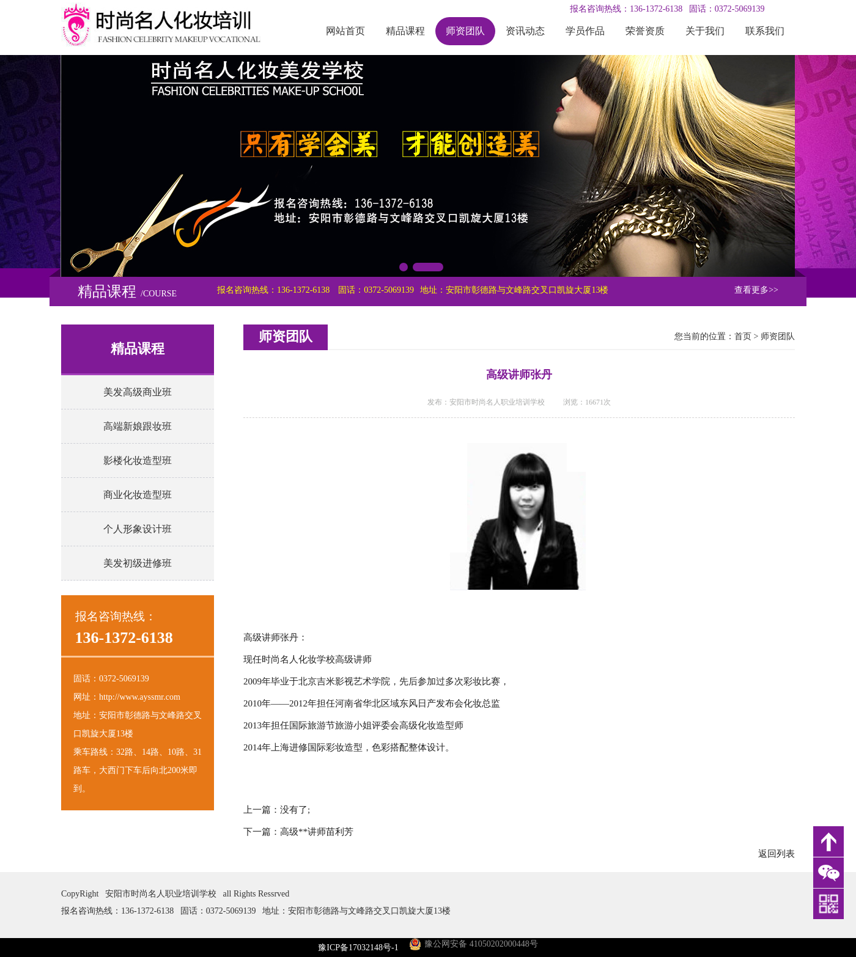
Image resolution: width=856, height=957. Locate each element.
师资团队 (465, 31)
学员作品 (585, 31)
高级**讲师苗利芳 (316, 832)
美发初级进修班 (137, 563)
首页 (742, 336)
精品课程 (405, 31)
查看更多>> (756, 290)
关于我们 (705, 31)
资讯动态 (525, 31)
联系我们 (764, 31)
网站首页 (345, 31)
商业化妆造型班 (137, 495)
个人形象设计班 (137, 529)
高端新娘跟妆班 (137, 426)
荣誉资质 (645, 31)
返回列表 (776, 854)
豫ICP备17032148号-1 (358, 947)
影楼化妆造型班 (137, 460)
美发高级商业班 (137, 392)
